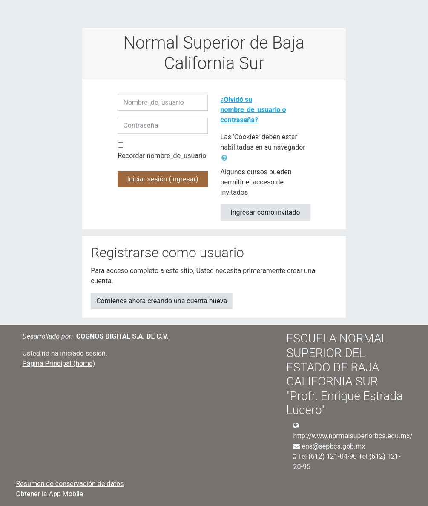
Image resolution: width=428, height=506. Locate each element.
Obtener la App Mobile (49, 494)
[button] (226, 158)
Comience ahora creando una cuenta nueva (161, 301)
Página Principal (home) (59, 363)
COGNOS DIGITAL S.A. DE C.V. (122, 336)
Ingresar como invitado (265, 212)
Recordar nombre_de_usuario (162, 156)
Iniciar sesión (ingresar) (162, 179)
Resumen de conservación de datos (70, 484)
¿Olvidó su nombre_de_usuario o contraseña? (253, 109)
